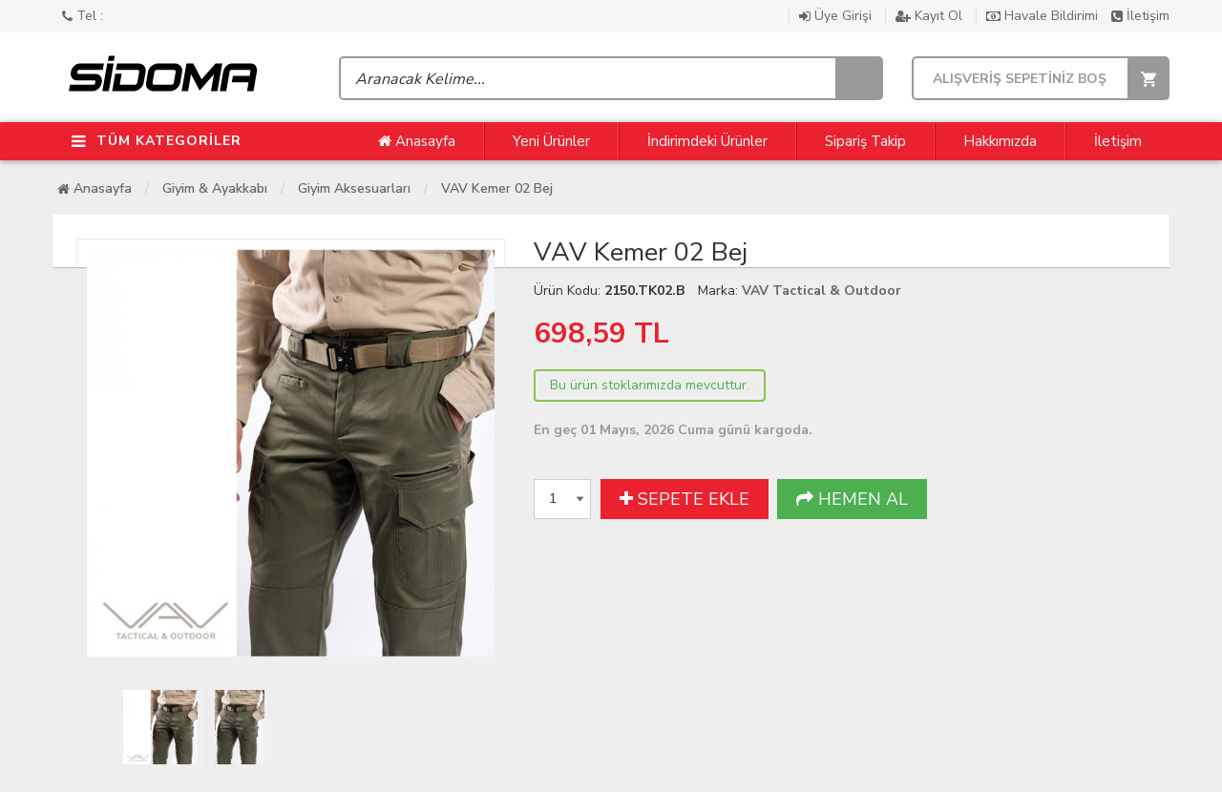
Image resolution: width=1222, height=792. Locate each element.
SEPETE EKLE (684, 499)
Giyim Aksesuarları (354, 188)
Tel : (82, 16)
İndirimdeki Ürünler (707, 141)
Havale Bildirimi (1044, 16)
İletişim (1140, 16)
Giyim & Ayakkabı (214, 188)
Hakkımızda (1000, 141)
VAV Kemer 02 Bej (497, 188)
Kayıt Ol (930, 16)
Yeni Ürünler (551, 141)
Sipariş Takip (865, 141)
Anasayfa (416, 141)
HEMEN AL (852, 499)
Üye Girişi (837, 16)
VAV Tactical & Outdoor (821, 290)
